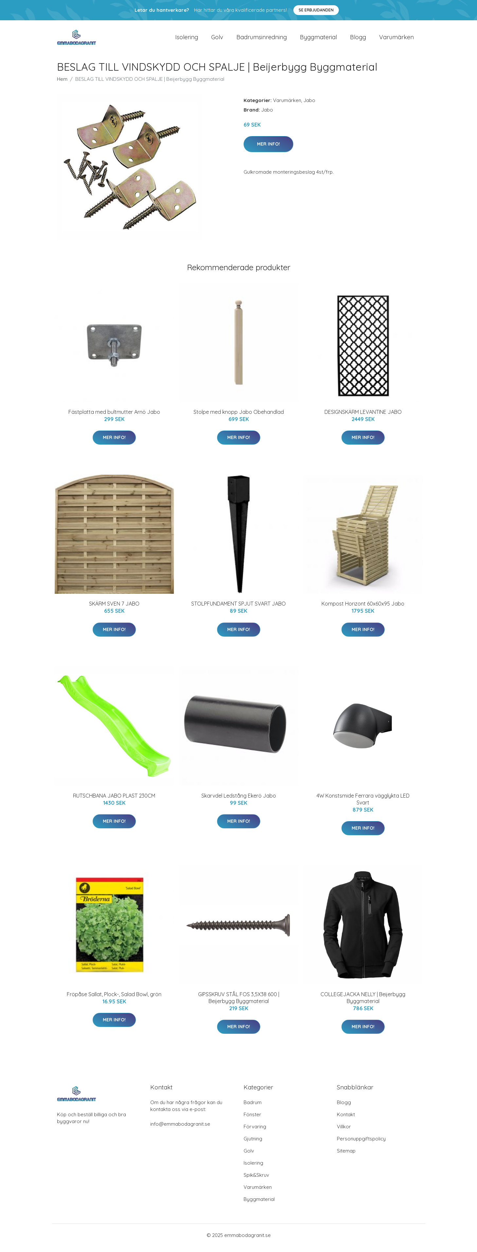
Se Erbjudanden (316, 10)
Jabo (309, 106)
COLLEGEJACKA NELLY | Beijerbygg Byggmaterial (363, 1003)
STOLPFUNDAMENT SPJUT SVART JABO (238, 609)
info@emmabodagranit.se (180, 1129)
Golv (217, 40)
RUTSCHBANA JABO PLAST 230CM (114, 801)
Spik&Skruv (256, 1180)
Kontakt (346, 1120)
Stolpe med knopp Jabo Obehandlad (238, 417)
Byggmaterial (318, 40)
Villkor (344, 1132)
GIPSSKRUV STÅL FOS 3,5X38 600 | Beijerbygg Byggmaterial (238, 1003)
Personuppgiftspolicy (361, 1144)
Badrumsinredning (261, 40)
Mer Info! (268, 149)
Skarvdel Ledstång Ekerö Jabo (238, 801)
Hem (62, 84)
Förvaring (255, 1132)
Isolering (186, 40)
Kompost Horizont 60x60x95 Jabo (362, 609)
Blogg (358, 40)
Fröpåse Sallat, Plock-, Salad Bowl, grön (114, 999)
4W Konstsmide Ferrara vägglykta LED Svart (363, 804)
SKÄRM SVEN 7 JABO (114, 609)
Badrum (253, 1108)
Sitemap (346, 1156)
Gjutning (253, 1144)
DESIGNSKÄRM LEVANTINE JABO (363, 417)
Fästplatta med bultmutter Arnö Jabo (114, 417)
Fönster (252, 1120)
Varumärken (396, 40)
